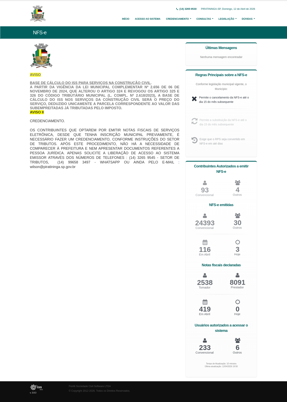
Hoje (237, 256)
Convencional (205, 229)
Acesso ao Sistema (147, 19)
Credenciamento (177, 19)
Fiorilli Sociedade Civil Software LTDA (90, 386)
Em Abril (204, 256)
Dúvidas (247, 19)
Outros (237, 196)
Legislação (226, 19)
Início (125, 19)
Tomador (204, 289)
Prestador (237, 289)
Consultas (203, 19)
